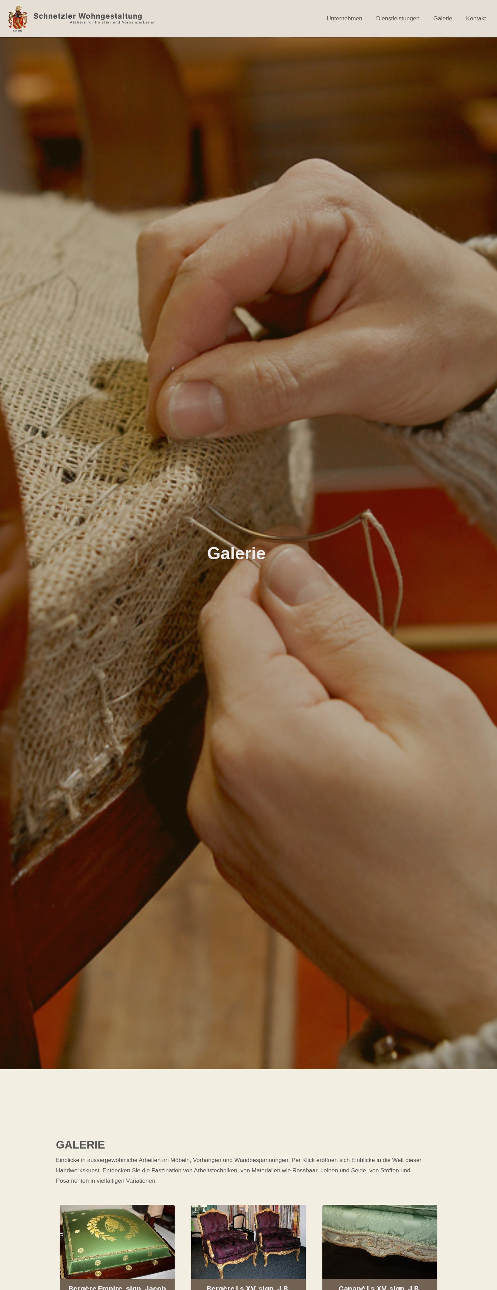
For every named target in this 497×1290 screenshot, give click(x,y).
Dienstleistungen (398, 18)
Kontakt (476, 18)
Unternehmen (344, 18)
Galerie (442, 18)
